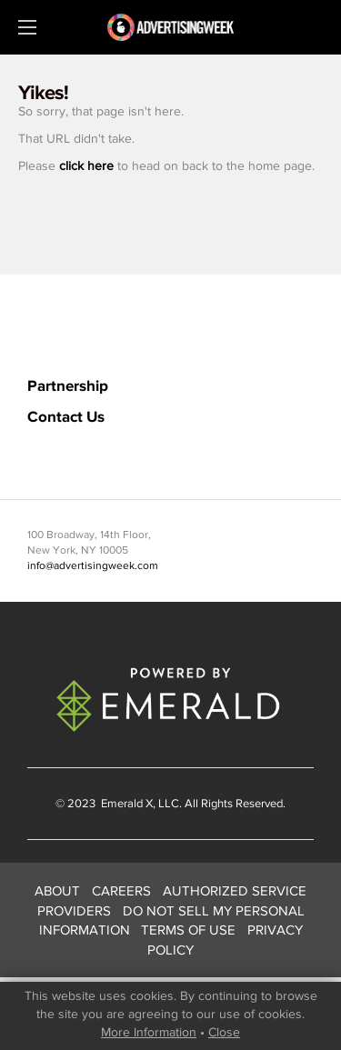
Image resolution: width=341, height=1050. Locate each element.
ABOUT (57, 890)
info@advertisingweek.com (92, 565)
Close (224, 1032)
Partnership (67, 385)
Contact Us (66, 416)
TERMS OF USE (188, 929)
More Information (148, 1032)
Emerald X (125, 803)
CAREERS (121, 890)
